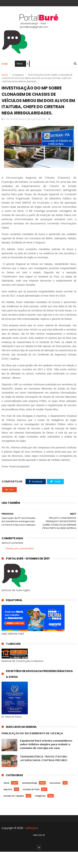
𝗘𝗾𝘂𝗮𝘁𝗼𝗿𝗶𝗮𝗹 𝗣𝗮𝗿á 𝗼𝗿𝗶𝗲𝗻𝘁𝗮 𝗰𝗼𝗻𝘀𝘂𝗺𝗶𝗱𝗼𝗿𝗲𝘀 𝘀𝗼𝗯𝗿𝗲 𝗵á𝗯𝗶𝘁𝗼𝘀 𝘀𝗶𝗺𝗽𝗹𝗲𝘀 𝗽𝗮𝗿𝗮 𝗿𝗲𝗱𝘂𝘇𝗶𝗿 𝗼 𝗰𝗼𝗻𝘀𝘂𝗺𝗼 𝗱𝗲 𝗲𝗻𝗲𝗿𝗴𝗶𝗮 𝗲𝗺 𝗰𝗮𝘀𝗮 (46, 744)
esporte (7, 789)
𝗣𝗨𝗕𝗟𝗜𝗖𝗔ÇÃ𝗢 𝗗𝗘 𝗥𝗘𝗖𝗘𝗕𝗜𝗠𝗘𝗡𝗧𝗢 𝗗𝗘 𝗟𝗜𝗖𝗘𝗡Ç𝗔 (32, 733)
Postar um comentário (20, 549)
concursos (55, 783)
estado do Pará (31, 789)
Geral (6, 783)
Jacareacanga (29, 783)
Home (5, 63)
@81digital (32, 828)
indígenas (40, 796)
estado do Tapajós (13, 796)
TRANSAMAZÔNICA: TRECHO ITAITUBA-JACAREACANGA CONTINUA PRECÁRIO (44, 758)
